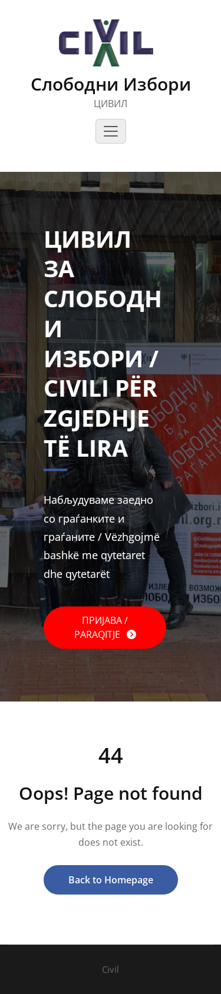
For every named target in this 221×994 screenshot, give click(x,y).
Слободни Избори (111, 84)
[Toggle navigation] (110, 131)
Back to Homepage (110, 879)
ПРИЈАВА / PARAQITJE (101, 627)
